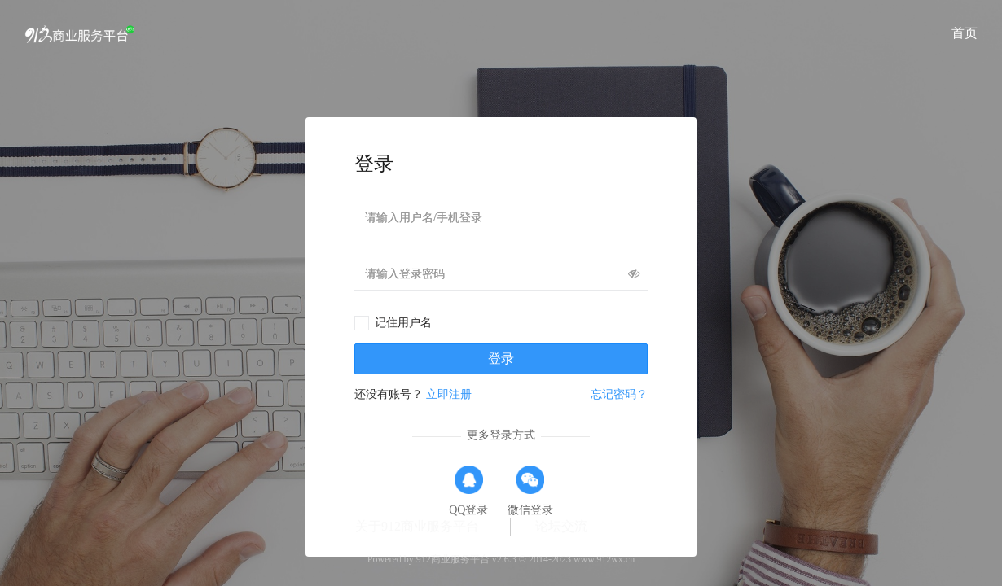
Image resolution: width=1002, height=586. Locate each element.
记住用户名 (403, 323)
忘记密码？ (619, 394)
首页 (964, 33)
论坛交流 (561, 526)
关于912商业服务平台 (417, 526)
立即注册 (449, 394)
